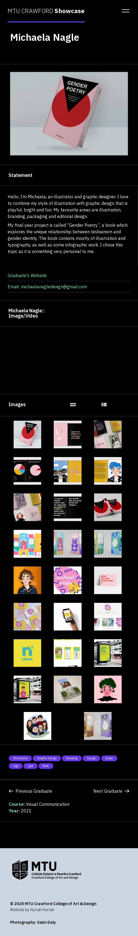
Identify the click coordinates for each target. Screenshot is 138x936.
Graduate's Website (27, 275)
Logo (16, 766)
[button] (124, 11)
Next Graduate (111, 791)
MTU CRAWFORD (46, 11)
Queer (109, 758)
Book (46, 766)
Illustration (20, 758)
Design (91, 758)
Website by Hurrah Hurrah (32, 909)
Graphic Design (47, 758)
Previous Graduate (30, 791)
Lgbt (30, 766)
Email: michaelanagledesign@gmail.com (47, 286)
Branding (71, 758)
